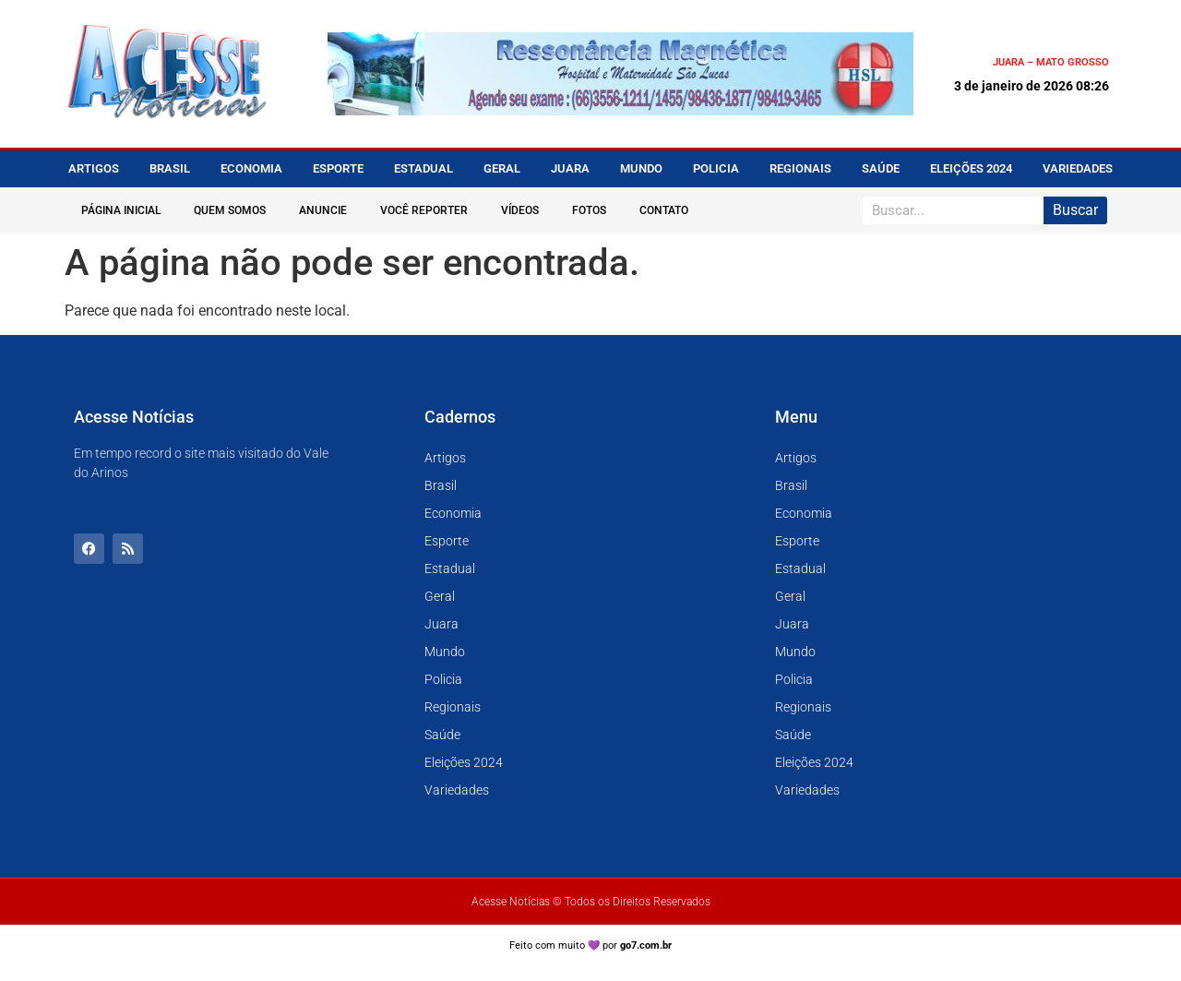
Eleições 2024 (971, 168)
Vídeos (520, 210)
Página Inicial (121, 210)
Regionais (800, 168)
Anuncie (323, 210)
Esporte (338, 168)
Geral (501, 168)
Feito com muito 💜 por (591, 945)
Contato (663, 210)
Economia (251, 168)
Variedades (1078, 168)
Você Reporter (424, 210)
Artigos (93, 168)
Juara (570, 168)
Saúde (881, 168)
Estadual (423, 168)
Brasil (169, 168)
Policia (716, 168)
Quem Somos (230, 210)
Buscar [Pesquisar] (1075, 210)
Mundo (641, 168)
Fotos (589, 210)
